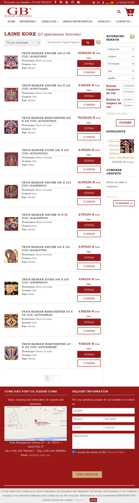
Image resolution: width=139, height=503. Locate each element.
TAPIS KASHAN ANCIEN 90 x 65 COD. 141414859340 (44, 216)
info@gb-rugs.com (39, 455)
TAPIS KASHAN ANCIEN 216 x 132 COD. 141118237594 (46, 249)
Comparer (122, 203)
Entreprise (27, 21)
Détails (89, 63)
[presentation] (99, 464)
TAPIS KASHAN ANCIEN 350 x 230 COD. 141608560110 (46, 184)
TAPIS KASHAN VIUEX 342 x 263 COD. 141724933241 (45, 152)
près (93, 500)
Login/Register (125, 2)
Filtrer (125, 122)
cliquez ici (79, 500)
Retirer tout (111, 197)
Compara (89, 72)
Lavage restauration (77, 21)
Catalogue (48, 21)
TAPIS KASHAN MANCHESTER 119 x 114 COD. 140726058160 (47, 313)
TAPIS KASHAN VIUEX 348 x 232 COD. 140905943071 (45, 281)
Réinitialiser (117, 114)
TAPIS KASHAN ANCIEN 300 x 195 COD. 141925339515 (46, 55)
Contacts (122, 21)
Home (11, 21)
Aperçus (103, 21)
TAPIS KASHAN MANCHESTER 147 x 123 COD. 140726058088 (46, 346)
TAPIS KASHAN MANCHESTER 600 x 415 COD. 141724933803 (46, 119)
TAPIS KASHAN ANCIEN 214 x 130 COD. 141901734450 (46, 87)
